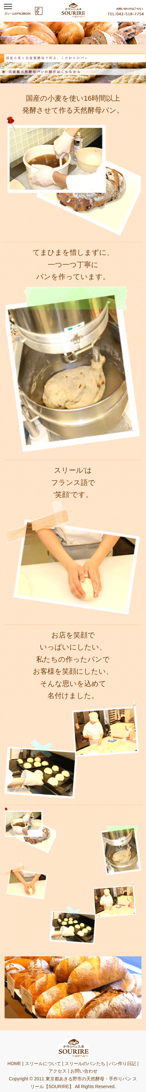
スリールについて (43, 1063)
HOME (14, 1063)
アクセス (57, 1071)
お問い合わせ (84, 1071)
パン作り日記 (122, 1063)
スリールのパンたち (85, 1063)
